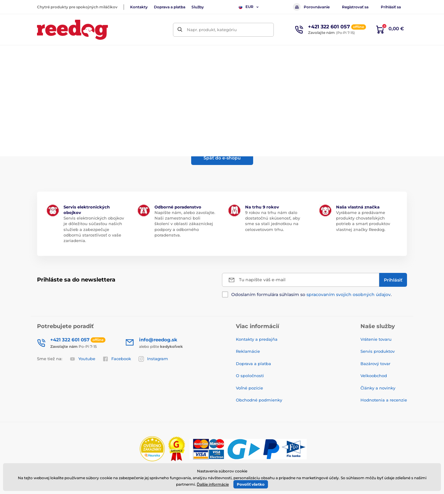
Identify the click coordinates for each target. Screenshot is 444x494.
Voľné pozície (249, 387)
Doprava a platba (169, 7)
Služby (197, 7)
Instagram (153, 359)
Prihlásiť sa (391, 7)
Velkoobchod (373, 375)
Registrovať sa (355, 7)
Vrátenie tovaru (376, 339)
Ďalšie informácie (213, 484)
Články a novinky (377, 387)
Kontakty (139, 7)
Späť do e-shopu (222, 158)
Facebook (117, 359)
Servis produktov (377, 351)
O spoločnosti (250, 375)
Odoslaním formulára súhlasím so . (311, 294)
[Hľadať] (180, 30)
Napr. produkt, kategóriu (212, 29)
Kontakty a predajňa (257, 339)
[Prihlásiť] (393, 280)
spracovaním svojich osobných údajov (348, 294)
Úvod (42, 72)
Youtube (82, 359)
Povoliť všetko (251, 484)
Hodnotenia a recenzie (383, 399)
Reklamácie (248, 351)
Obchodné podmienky (259, 399)
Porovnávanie (311, 7)
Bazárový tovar (375, 363)
